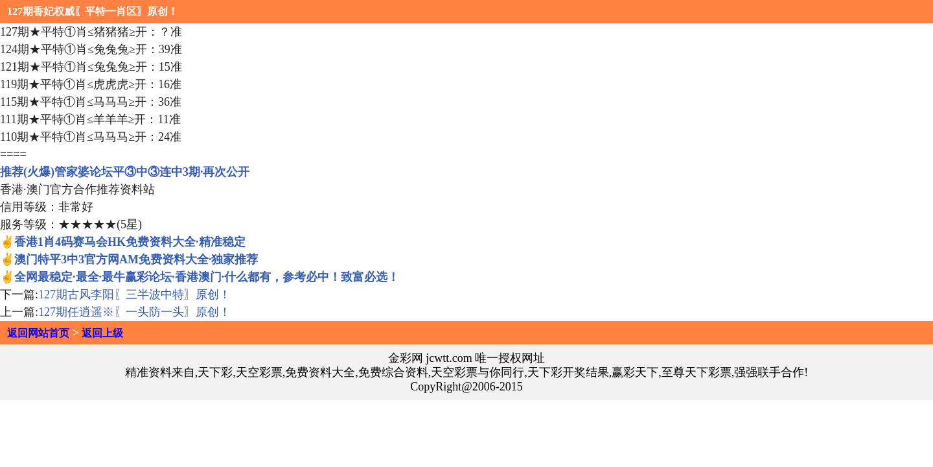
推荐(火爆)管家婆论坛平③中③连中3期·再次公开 (125, 171)
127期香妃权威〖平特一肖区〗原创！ (92, 11)
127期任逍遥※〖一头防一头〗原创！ (134, 311)
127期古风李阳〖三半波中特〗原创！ (134, 294)
